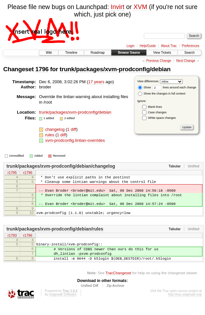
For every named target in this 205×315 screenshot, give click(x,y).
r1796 (27, 173)
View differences (148, 81)
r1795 (12, 173)
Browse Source (129, 52)
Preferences (190, 46)
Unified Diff (89, 297)
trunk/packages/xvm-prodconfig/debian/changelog (60, 166)
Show (144, 87)
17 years (96, 81)
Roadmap (98, 52)
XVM (140, 6)
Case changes (157, 112)
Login (130, 46)
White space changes (162, 117)
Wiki (49, 52)
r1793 (12, 242)
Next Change (185, 60)
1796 (42, 69)
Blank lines (155, 106)
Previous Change (158, 60)
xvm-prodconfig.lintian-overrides (75, 140)
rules (50, 134)
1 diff (71, 129)
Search (189, 52)
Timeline (71, 52)
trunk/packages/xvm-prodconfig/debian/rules (54, 235)
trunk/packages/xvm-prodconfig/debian (115, 69)
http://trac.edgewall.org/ (185, 306)
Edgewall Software (62, 306)
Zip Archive (115, 297)
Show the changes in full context (162, 93)
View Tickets (162, 52)
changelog (55, 129)
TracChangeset (118, 284)
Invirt (117, 6)
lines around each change (174, 87)
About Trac (169, 46)
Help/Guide (148, 46)
